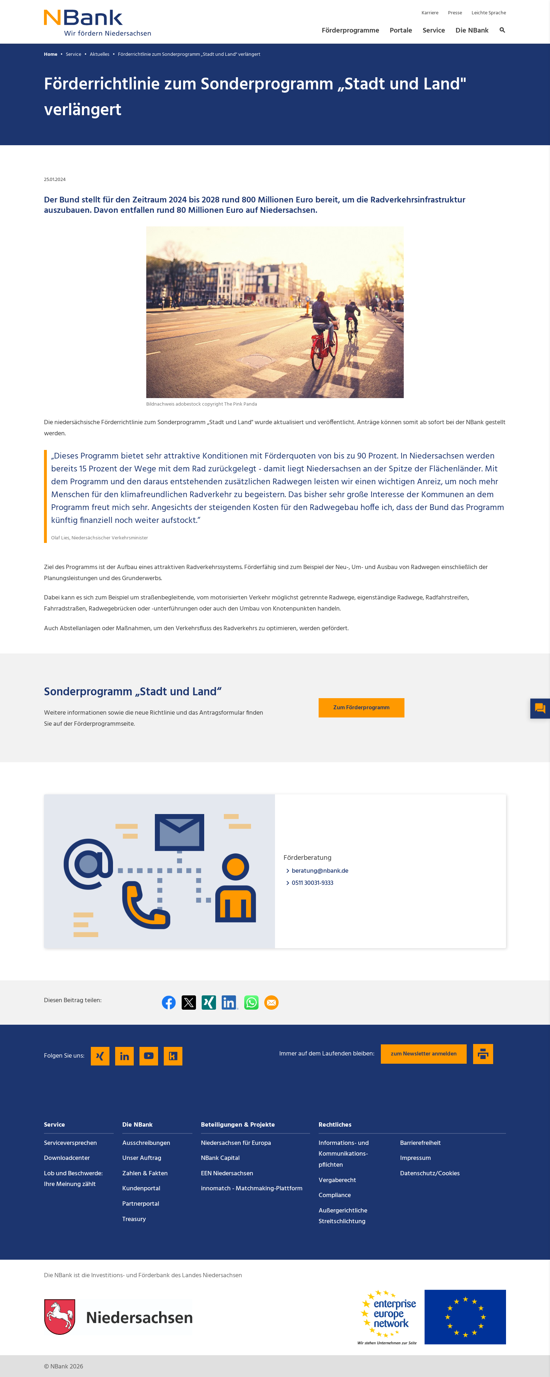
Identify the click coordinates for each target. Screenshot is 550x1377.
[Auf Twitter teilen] (189, 1002)
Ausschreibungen (146, 1143)
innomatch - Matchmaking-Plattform (252, 1189)
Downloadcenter (67, 1158)
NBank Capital (220, 1158)
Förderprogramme (350, 30)
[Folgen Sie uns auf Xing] (100, 1056)
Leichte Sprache (489, 13)
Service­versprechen (70, 1143)
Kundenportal (141, 1189)
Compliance (335, 1195)
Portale (401, 30)
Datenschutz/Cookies (430, 1173)
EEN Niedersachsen (227, 1173)
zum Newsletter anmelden (424, 1054)
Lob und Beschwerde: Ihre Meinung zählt (73, 1179)
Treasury (134, 1219)
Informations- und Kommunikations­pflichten (344, 1154)
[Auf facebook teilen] (169, 1002)
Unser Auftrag (141, 1158)
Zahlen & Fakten (145, 1173)
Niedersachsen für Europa (236, 1143)
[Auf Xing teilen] (209, 1002)
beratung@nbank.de (320, 871)
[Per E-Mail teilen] (271, 1002)
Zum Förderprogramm (361, 707)
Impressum (415, 1158)
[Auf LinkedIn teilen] (230, 1002)
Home (50, 54)
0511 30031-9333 (312, 883)
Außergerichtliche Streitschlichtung (343, 1216)
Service (434, 30)
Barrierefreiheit (420, 1143)
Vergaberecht (337, 1180)
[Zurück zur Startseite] (97, 34)
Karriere (430, 13)
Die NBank (472, 30)
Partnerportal (140, 1204)
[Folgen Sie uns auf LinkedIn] (124, 1056)
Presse (455, 13)
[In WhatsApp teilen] (251, 1002)
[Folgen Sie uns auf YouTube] (148, 1056)
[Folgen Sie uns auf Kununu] (173, 1056)
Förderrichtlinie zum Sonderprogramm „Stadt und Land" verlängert (189, 54)
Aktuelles (99, 54)
